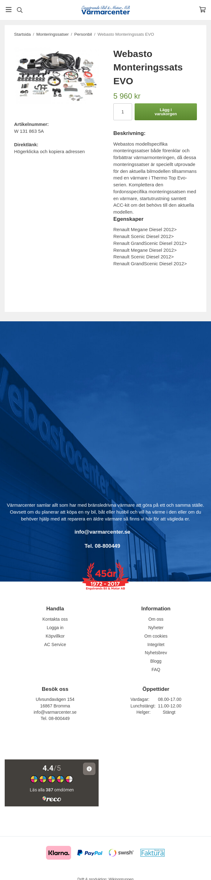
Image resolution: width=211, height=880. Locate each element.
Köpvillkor (55, 636)
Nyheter (155, 627)
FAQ (156, 669)
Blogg (156, 661)
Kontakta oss (55, 619)
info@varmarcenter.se (54, 712)
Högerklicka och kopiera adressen (49, 151)
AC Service (55, 644)
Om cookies (155, 636)
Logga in (55, 627)
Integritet (155, 644)
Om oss (155, 619)
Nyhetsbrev (156, 652)
